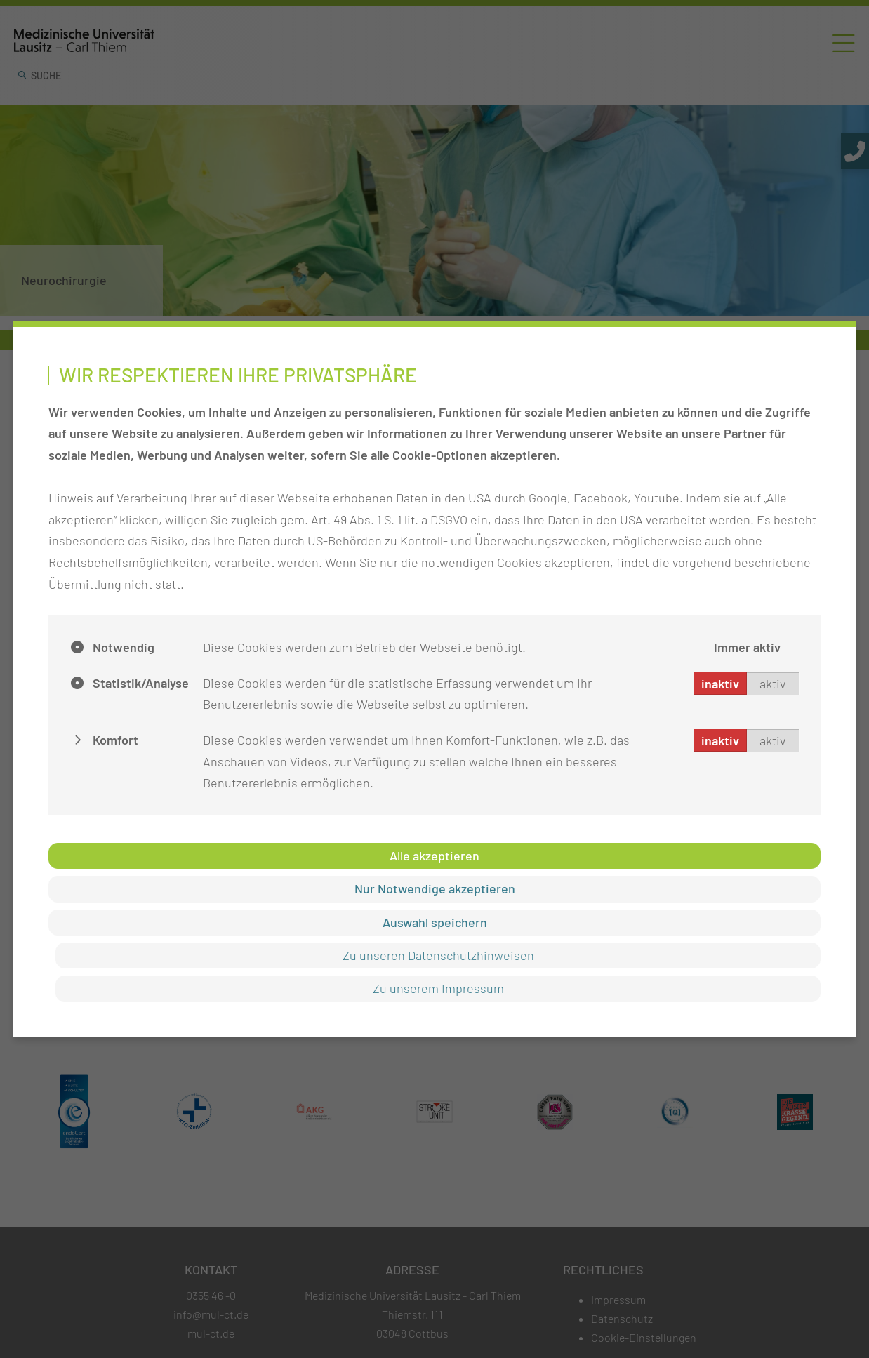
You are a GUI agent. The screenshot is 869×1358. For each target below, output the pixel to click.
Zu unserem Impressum (438, 988)
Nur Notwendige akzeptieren (434, 888)
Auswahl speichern (435, 922)
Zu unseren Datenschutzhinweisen (438, 955)
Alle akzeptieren (434, 855)
